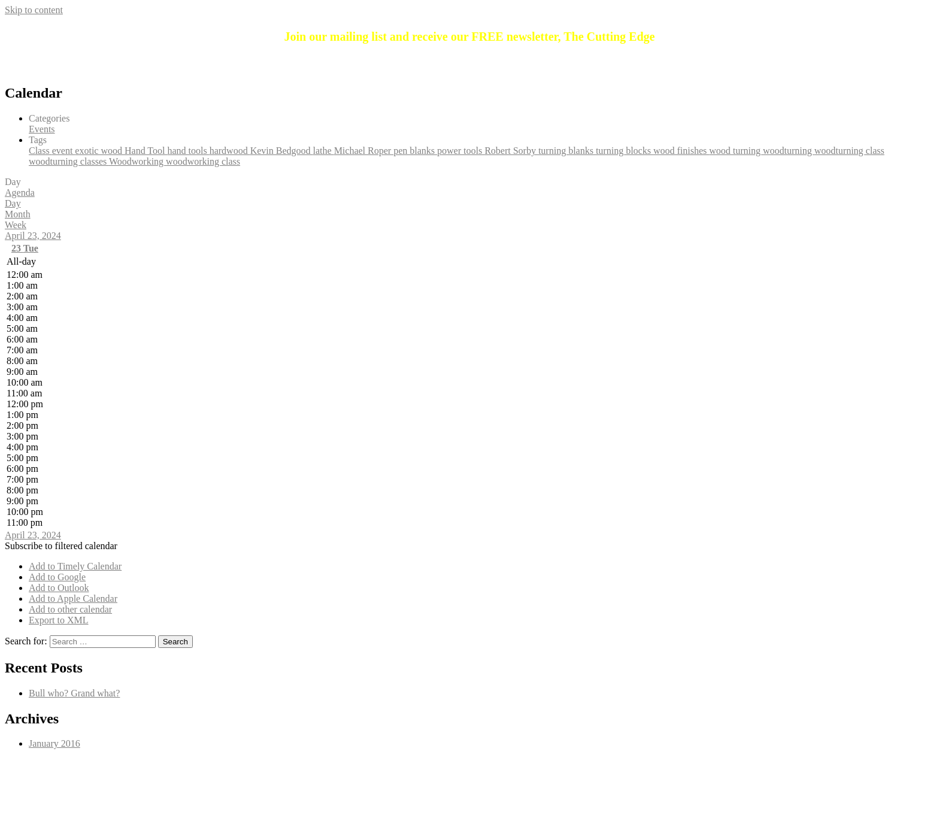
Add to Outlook (59, 588)
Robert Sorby (511, 151)
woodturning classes (69, 161)
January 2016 (54, 743)
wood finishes (681, 151)
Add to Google (57, 577)
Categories (49, 118)
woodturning (788, 151)
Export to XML (59, 620)
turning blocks (624, 151)
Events (42, 129)
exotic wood (100, 151)
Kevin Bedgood (281, 151)
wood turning (736, 151)
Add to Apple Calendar (73, 598)
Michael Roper (364, 151)
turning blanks (567, 151)
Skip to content (34, 10)
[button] (61, 546)
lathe (323, 151)
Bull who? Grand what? (74, 693)
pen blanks (415, 151)
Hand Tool (146, 151)
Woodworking (137, 161)
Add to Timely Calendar (75, 566)
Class (40, 151)
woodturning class (849, 151)
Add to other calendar (70, 609)
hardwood (230, 151)
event (63, 151)
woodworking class (203, 161)
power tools (460, 151)
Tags (38, 140)
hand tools (188, 151)
